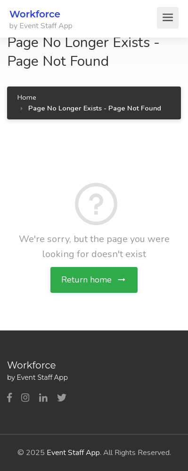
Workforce (34, 14)
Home (26, 97)
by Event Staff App (41, 26)
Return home (94, 279)
